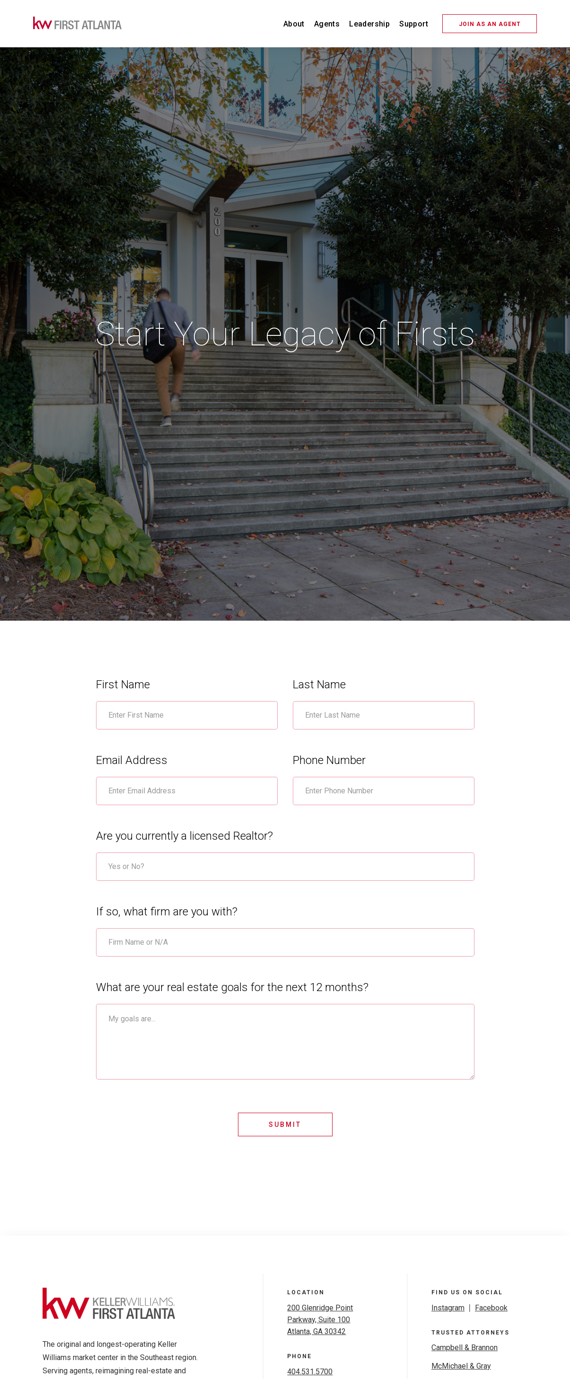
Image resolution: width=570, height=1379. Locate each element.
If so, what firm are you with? (166, 911)
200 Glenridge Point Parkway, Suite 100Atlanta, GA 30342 (320, 1319)
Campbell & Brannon (464, 1347)
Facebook (491, 1307)
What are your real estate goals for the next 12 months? (232, 987)
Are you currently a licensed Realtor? (184, 836)
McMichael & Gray (461, 1365)
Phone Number (329, 760)
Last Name (319, 684)
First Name (123, 684)
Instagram (448, 1307)
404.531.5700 (310, 1371)
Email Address (131, 760)
